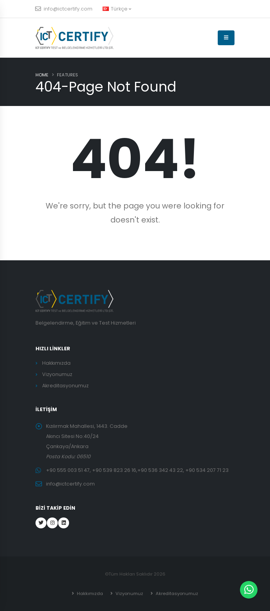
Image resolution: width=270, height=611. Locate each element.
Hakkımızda (56, 363)
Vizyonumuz (57, 374)
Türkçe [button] (117, 8)
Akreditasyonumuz (65, 385)
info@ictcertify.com (64, 8)
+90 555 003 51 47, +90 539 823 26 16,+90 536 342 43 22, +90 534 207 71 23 (137, 470)
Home (42, 75)
